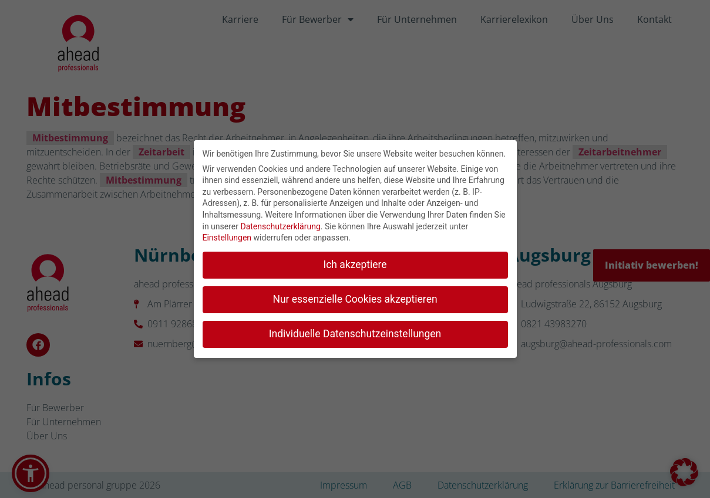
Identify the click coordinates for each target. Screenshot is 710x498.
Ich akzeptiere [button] (354, 261)
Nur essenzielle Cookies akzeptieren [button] (354, 296)
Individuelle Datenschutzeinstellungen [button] (355, 331)
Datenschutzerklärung (280, 223)
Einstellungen (227, 234)
